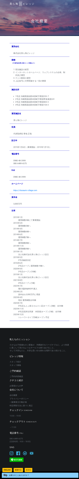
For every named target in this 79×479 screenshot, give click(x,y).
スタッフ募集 (15, 365)
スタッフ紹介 (15, 362)
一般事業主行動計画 (18, 402)
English (7, 470)
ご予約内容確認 (16, 376)
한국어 (28, 470)
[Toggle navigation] (66, 4)
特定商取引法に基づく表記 (21, 405)
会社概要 (13, 395)
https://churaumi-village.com (25, 190)
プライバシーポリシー (19, 399)
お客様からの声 (16, 386)
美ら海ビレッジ (22, 4)
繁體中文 (18, 470)
